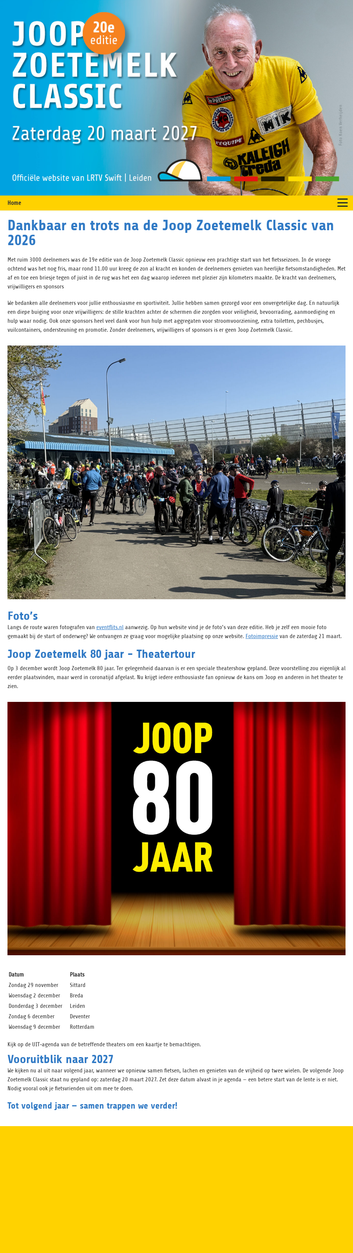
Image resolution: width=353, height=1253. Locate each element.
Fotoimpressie (262, 636)
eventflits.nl (110, 627)
